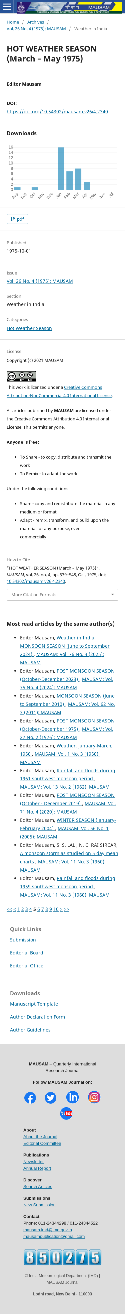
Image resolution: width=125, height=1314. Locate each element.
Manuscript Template (34, 1004)
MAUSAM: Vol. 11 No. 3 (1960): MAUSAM (65, 895)
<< (9, 909)
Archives (35, 22)
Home (13, 22)
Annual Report (37, 1168)
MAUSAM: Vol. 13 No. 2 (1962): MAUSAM (65, 787)
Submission (23, 939)
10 (56, 909)
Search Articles (37, 1186)
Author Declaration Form (37, 1017)
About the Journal (40, 1136)
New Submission (39, 1204)
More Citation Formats (33, 595)
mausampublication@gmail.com (54, 1236)
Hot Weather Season (29, 328)
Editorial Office (26, 965)
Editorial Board (26, 952)
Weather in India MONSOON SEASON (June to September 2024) (65, 645)
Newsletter (33, 1161)
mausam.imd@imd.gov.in (47, 1229)
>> (66, 909)
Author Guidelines (30, 1030)
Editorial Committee (42, 1143)
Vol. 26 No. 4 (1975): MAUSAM (36, 29)
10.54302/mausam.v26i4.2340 (36, 581)
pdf (20, 219)
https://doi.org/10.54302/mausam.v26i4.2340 (57, 111)
